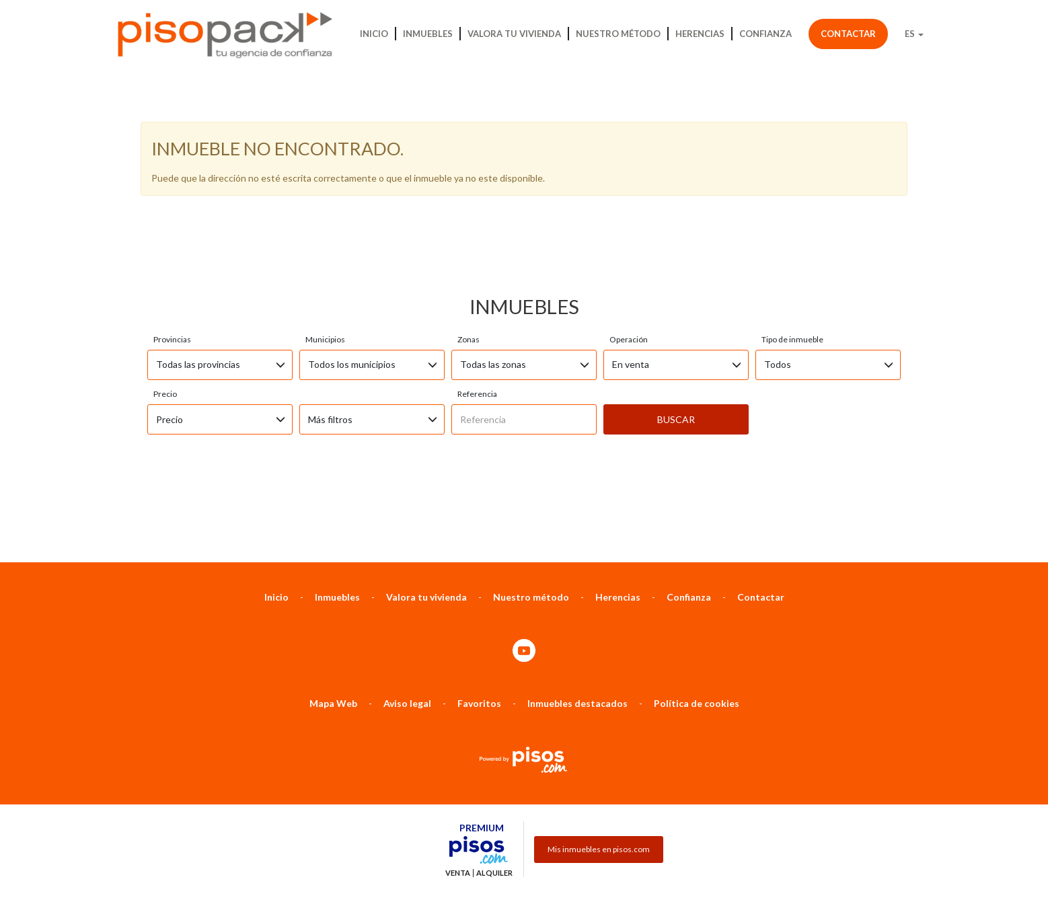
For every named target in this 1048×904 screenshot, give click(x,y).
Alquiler (494, 802)
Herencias (699, 33)
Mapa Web (333, 632)
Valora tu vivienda (514, 33)
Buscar (676, 348)
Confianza (765, 33)
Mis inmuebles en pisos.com (599, 778)
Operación (628, 268)
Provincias (172, 268)
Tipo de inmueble (792, 268)
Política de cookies (696, 632)
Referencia (477, 322)
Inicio (374, 33)
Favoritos (479, 632)
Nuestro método (618, 33)
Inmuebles (428, 33)
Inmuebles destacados (577, 632)
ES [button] (914, 33)
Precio (165, 322)
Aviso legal (407, 632)
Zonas (468, 268)
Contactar (848, 33)
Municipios (325, 268)
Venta (457, 802)
